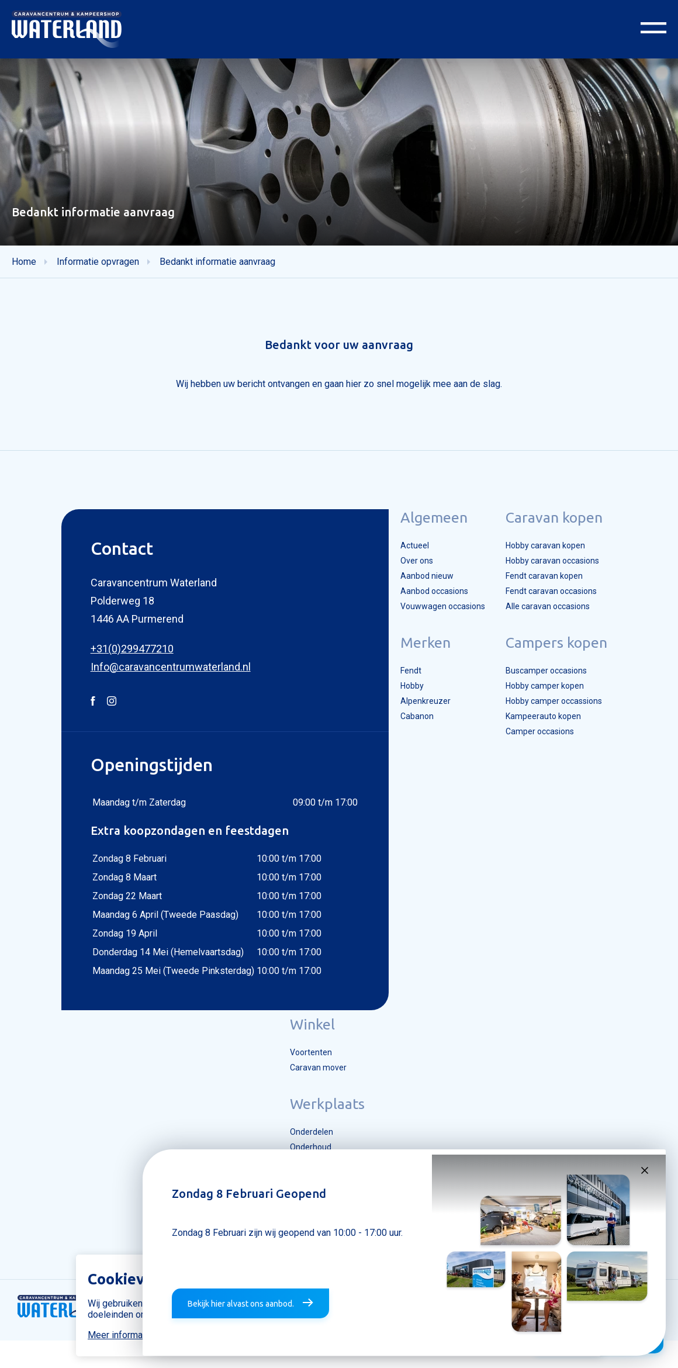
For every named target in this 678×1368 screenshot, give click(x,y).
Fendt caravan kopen (545, 597)
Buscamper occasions (548, 695)
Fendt (401, 695)
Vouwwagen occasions (435, 629)
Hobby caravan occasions (555, 580)
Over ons (406, 580)
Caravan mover (315, 1088)
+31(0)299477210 (120, 667)
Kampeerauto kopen (545, 744)
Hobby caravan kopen (547, 564)
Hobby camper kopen (547, 711)
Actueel (404, 564)
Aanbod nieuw (417, 597)
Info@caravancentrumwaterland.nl (159, 685)
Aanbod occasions (426, 613)
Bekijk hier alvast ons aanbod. (238, 1305)
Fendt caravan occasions (553, 613)
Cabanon (406, 744)
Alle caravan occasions (549, 629)
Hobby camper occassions (557, 728)
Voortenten (308, 1072)
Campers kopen (555, 666)
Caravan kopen (552, 535)
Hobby (402, 711)
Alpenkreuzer (415, 728)
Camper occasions (541, 760)
